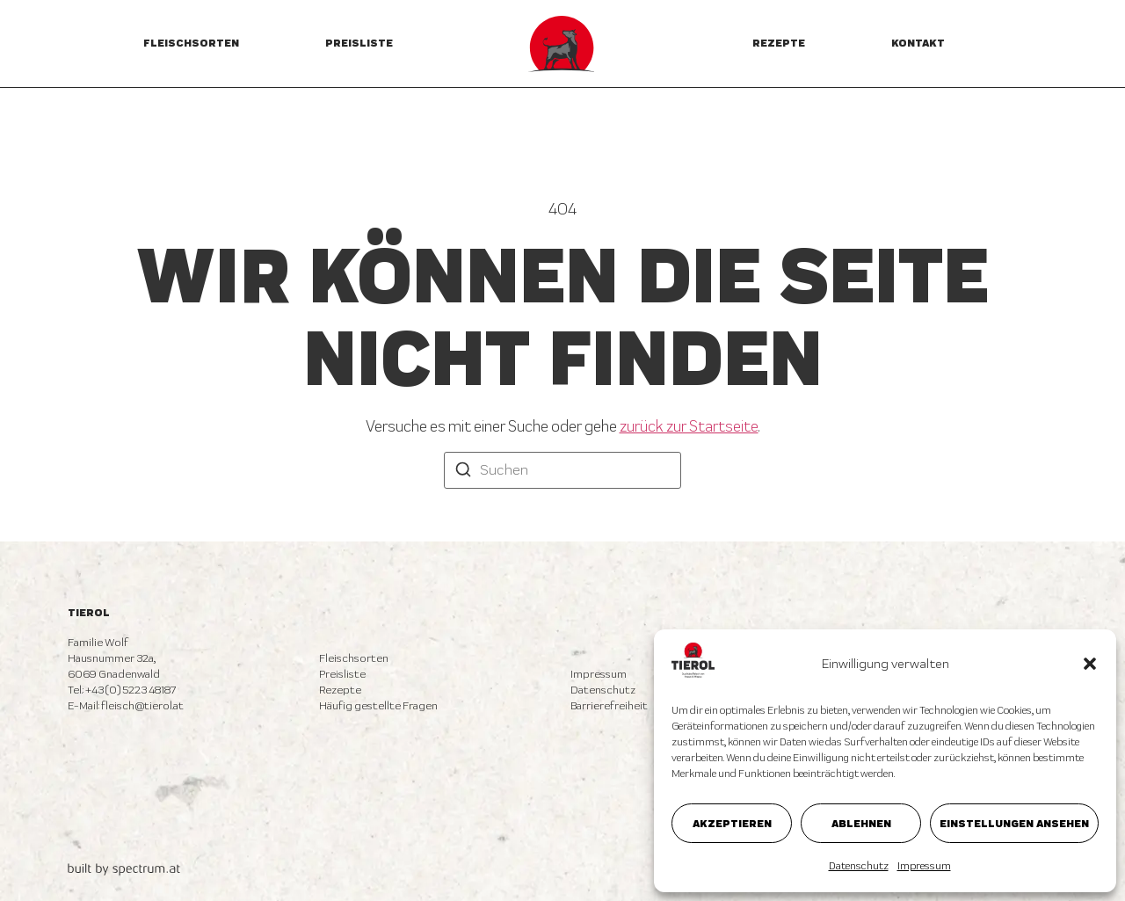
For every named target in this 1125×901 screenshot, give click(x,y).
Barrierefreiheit (609, 705)
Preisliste (359, 42)
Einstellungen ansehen (1014, 823)
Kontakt (918, 42)
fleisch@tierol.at (142, 705)
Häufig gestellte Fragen (378, 705)
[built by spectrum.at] (124, 869)
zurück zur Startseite (689, 426)
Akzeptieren (732, 823)
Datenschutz (859, 866)
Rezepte (778, 42)
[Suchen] (463, 472)
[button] (1090, 663)
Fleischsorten (191, 42)
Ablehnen (861, 823)
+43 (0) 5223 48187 (130, 689)
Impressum (924, 866)
